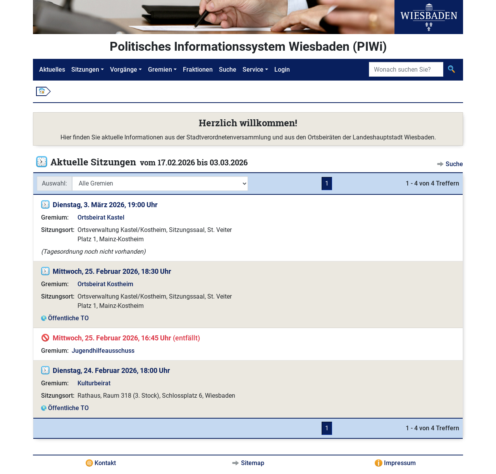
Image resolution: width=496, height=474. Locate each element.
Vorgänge (123, 69)
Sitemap (252, 463)
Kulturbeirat (94, 383)
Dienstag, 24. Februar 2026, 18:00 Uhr (111, 370)
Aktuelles (52, 69)
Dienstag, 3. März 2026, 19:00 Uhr (105, 205)
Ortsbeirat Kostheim (105, 284)
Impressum (400, 463)
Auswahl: (54, 183)
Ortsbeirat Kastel (101, 217)
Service (253, 69)
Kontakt (105, 463)
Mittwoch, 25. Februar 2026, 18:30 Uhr (112, 271)
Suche (227, 69)
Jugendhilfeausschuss (103, 350)
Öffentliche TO (68, 318)
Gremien (160, 69)
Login (282, 69)
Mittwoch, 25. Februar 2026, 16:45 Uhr (112, 338)
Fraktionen (198, 69)
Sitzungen (85, 69)
